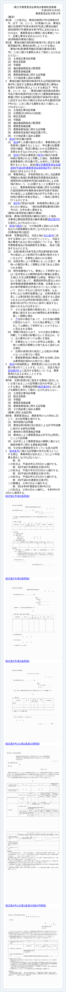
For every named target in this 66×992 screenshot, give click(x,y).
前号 (40, 155)
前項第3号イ (15, 370)
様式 (19, 225)
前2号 (16, 203)
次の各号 (49, 235)
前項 (11, 139)
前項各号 (14, 451)
